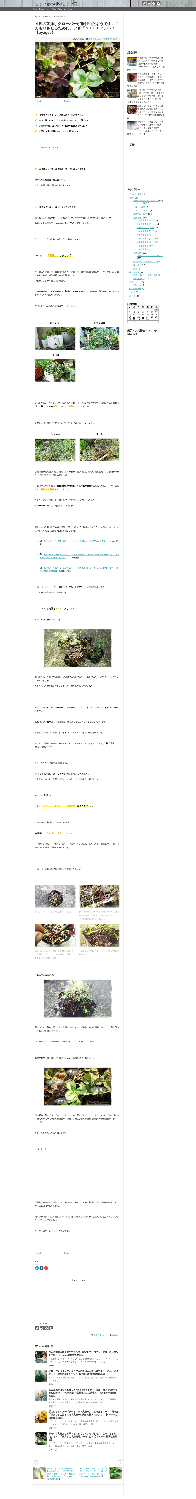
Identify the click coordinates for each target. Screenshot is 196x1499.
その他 (132, 292)
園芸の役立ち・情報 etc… (145, 261)
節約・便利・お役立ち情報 (145, 275)
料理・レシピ (135, 282)
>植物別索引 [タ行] (145, 231)
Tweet (38, 101)
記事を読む (53, 1365)
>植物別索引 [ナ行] (145, 235)
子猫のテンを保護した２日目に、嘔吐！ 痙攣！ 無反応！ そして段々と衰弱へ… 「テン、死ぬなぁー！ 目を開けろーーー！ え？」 (146, 128)
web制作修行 (135, 289)
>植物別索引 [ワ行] (145, 249)
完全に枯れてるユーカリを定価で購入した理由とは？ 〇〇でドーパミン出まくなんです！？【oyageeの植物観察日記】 (145, 112)
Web (60, 9)
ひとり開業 (142, 203)
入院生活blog (139, 279)
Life (48, 9)
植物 (131, 198)
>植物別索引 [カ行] (110, 39)
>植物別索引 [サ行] (145, 228)
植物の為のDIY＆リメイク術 (146, 201)
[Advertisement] (77, 1170)
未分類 (132, 296)
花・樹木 (137, 265)
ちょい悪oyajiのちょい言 (56, 4)
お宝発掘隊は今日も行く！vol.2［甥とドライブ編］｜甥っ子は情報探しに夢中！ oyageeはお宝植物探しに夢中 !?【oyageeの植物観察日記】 (83, 1392)
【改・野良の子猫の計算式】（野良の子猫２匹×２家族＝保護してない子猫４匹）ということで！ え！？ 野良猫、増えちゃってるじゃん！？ (145, 96)
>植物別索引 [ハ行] (145, 238)
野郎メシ (137, 285)
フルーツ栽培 (139, 207)
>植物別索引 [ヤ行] (145, 246)
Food (54, 9)
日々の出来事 (135, 194)
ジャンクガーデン (141, 210)
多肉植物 (137, 253)
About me (68, 9)
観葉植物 (137, 218)
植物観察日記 (94, 39)
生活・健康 (134, 272)
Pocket (67, 101)
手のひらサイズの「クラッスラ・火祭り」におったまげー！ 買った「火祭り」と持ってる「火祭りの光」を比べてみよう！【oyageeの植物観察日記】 (83, 1414)
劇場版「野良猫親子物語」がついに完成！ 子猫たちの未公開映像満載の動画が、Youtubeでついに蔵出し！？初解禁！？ (146, 64)
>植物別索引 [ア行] (145, 220)
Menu (34, 9)
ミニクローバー (100, 1335)
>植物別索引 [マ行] (145, 242)
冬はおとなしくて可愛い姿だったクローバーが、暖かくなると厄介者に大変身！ (75, 541)
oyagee (115, 1335)
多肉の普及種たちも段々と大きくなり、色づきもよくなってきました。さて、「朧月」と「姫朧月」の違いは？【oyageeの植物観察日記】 (83, 1436)
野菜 (135, 269)
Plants (41, 9)
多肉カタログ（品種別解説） (150, 256)
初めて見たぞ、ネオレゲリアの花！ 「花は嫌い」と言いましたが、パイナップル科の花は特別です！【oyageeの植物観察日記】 (145, 80)
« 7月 (134, 322)
